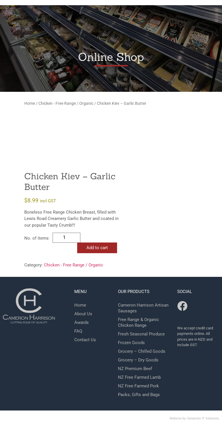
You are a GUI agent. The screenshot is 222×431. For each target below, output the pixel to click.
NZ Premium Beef (135, 368)
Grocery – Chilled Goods (141, 351)
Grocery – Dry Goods (138, 360)
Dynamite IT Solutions (203, 418)
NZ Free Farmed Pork (138, 386)
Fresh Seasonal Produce (141, 334)
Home (29, 103)
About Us (83, 313)
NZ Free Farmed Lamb (139, 377)
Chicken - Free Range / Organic (65, 103)
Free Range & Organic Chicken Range (138, 322)
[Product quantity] (66, 238)
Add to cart (97, 247)
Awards (81, 322)
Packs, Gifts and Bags (139, 394)
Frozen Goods (131, 342)
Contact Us (85, 339)
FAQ (78, 331)
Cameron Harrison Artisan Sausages (143, 308)
